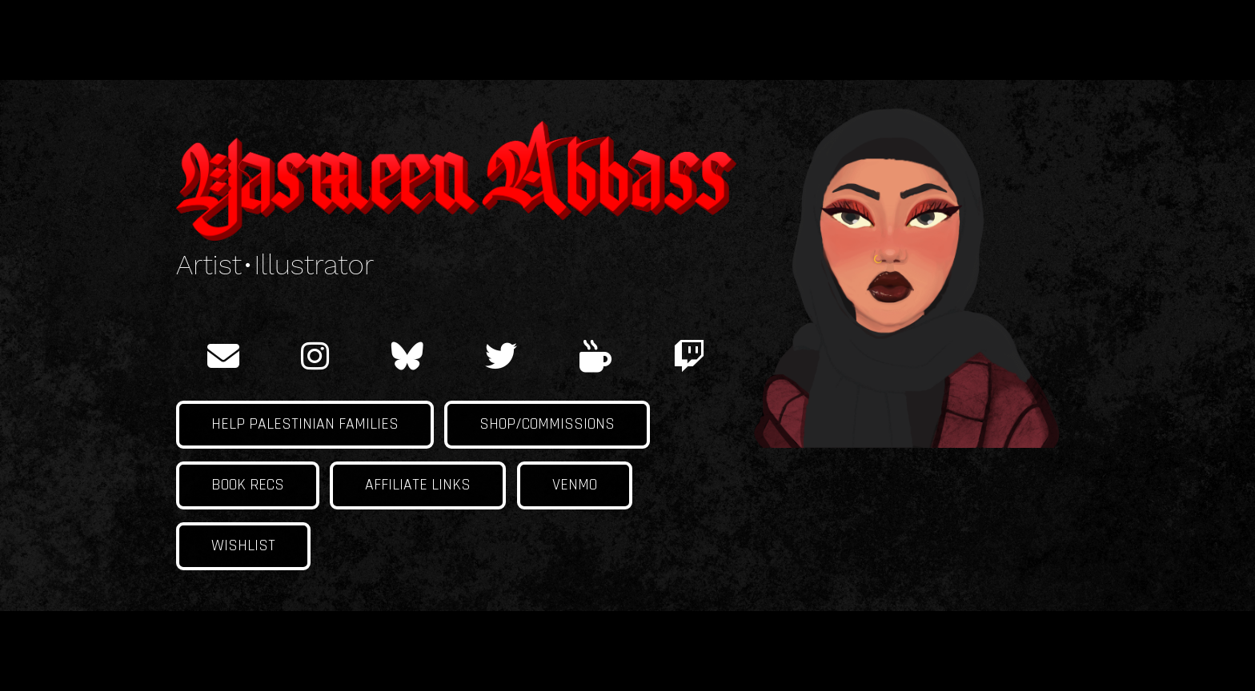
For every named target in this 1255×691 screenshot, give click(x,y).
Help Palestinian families (305, 424)
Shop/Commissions (547, 424)
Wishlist (243, 546)
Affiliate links (418, 485)
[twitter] (501, 356)
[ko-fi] (595, 356)
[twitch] (689, 356)
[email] (223, 356)
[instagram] (315, 356)
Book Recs (247, 485)
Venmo (574, 485)
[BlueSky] (407, 356)
